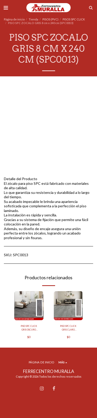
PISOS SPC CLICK (74, 19)
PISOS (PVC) (50, 19)
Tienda (33, 19)
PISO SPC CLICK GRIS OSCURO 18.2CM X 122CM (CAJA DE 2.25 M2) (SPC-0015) (29, 328)
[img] (28, 305)
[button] (5, 7)
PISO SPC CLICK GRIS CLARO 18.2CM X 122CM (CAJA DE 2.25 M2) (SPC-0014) (68, 328)
